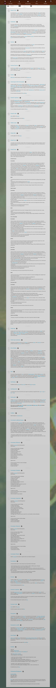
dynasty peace (31, 619)
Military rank (12, 77)
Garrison (32, 68)
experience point (17, 102)
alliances (15, 333)
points (40, 592)
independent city (20, 105)
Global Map (10, 2)
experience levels (19, 628)
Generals (20, 68)
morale (29, 181)
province (30, 85)
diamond (18, 34)
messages (16, 25)
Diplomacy (45, 2)
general (21, 100)
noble (44, 619)
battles (33, 100)
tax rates (41, 374)
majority (28, 84)
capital (39, 375)
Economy (19, 2)
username (16, 125)
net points (22, 352)
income (22, 384)
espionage (23, 333)
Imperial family (43, 616)
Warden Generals (42, 84)
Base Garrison (28, 47)
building (25, 200)
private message (29, 34)
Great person (18, 627)
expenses (19, 384)
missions (26, 342)
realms (36, 125)
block (11, 37)
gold (39, 12)
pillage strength (17, 259)
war (27, 351)
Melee (14, 653)
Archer (43, 51)
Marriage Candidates (21, 629)
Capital (16, 581)
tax (22, 374)
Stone (14, 392)
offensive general (13, 85)
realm (18, 127)
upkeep (28, 297)
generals (18, 116)
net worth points (28, 103)
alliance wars (40, 350)
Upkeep (25, 51)
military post (36, 85)
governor (14, 86)
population (32, 374)
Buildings (39, 376)
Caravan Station (29, 405)
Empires (14, 332)
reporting (25, 36)
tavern (17, 12)
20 (50, 1)
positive (31, 384)
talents (25, 628)
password (27, 125)
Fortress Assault (15, 57)
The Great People (28, 2)
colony (33, 85)
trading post (15, 580)
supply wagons (35, 405)
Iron (11, 392)
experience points (41, 89)
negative (34, 384)
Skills (11, 116)
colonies (17, 332)
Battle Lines (29, 54)
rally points (26, 332)
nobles (13, 617)
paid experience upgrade (39, 629)
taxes (16, 376)
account (41, 126)
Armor (21, 651)
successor (43, 628)
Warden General (19, 86)
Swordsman (19, 653)
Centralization (25, 651)
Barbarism (27, 429)
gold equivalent (42, 102)
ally (16, 399)
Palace (25, 617)
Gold (24, 384)
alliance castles (21, 332)
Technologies (43, 376)
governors (18, 606)
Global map (39, 342)
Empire (20, 135)
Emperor (42, 580)
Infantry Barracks (16, 650)
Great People (20, 84)
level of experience (19, 593)
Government (15, 445)
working (29, 374)
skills (14, 68)
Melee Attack (16, 651)
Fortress (33, 44)
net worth (43, 399)
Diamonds (24, 165)
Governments (20, 422)
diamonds (25, 33)
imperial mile (18, 334)
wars (19, 361)
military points (29, 77)
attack (20, 333)
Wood (43, 391)
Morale (33, 51)
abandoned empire (19, 415)
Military (36, 2)
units (37, 102)
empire (24, 616)
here (23, 93)
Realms (31, 152)
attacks (34, 342)
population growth (15, 262)
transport (35, 377)
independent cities (31, 89)
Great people (20, 579)
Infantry (16, 653)
